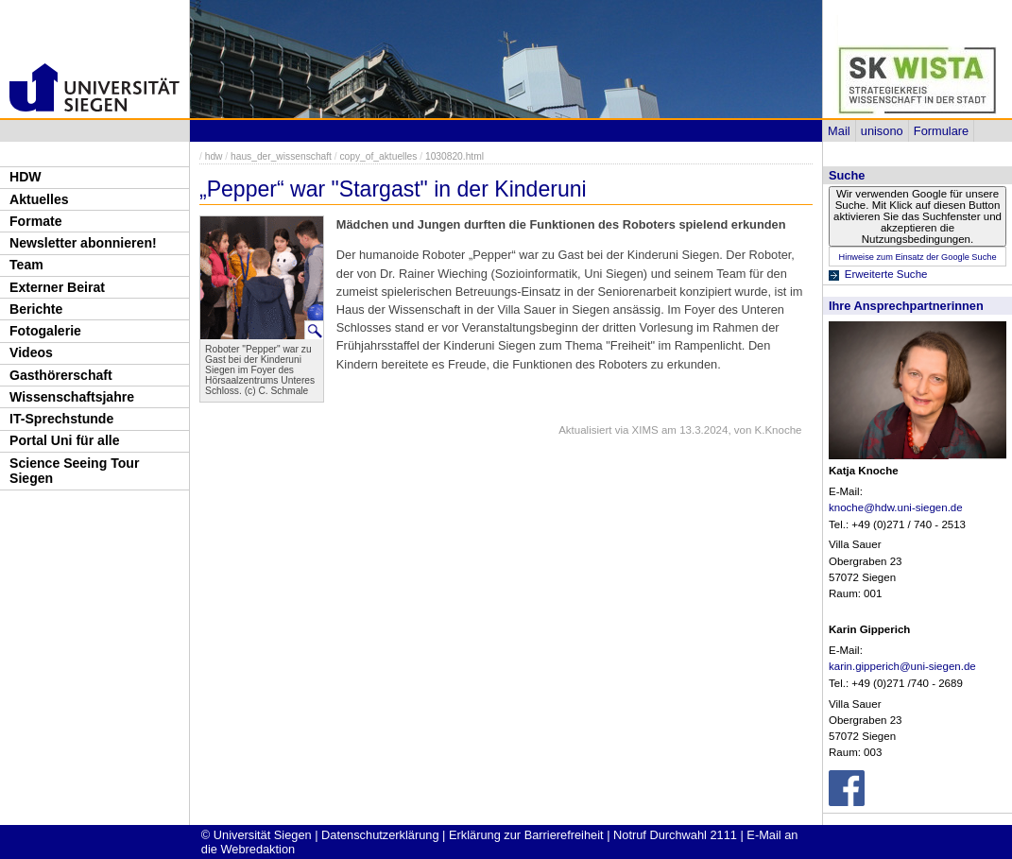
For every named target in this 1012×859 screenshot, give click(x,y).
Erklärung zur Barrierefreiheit (526, 835)
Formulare (941, 131)
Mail (838, 131)
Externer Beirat (57, 287)
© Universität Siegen (256, 835)
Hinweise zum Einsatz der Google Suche (917, 257)
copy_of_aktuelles (379, 156)
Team (26, 264)
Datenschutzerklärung (379, 835)
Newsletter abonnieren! (83, 242)
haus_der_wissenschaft (281, 156)
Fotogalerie (45, 330)
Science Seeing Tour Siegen (74, 471)
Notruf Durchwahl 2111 (675, 835)
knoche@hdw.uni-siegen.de (896, 507)
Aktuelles (39, 199)
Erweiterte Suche (886, 274)
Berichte (35, 309)
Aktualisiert (584, 430)
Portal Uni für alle (64, 440)
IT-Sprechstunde (61, 418)
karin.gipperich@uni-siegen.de (902, 666)
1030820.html (454, 156)
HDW (25, 176)
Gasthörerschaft (60, 375)
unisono (882, 131)
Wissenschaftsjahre (71, 396)
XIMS (645, 430)
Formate (35, 221)
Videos (31, 352)
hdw (214, 156)
